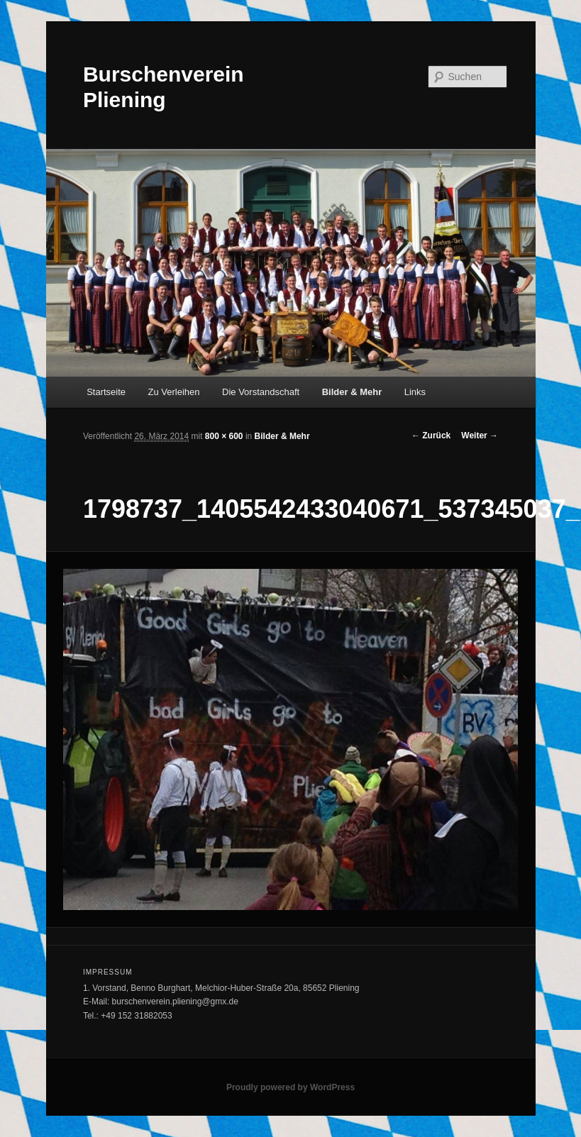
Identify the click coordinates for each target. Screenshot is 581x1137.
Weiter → (479, 435)
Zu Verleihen (174, 392)
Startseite (106, 392)
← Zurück (430, 435)
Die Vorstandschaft (260, 392)
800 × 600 (224, 436)
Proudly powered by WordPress (290, 1087)
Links (415, 392)
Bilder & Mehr (352, 392)
